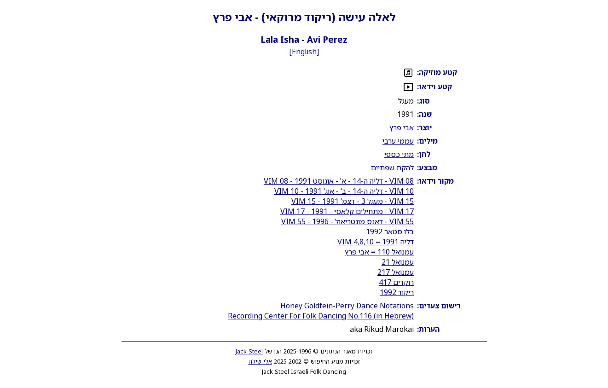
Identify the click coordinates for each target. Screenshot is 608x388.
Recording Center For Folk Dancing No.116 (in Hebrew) (321, 316)
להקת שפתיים (392, 167)
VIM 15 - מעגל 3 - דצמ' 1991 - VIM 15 (352, 201)
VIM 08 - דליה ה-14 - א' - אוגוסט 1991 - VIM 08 (339, 181)
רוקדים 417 (396, 282)
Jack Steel (249, 351)
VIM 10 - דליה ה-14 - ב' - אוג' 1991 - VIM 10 (344, 191)
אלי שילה (260, 361)
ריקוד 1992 (397, 292)
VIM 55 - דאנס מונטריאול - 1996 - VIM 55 (347, 221)
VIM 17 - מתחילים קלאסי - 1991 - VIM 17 (347, 211)
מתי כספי (399, 154)
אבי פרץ (401, 127)
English (304, 51)
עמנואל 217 (395, 272)
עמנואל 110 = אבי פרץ (379, 252)
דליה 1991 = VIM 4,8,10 (375, 242)
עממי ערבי (398, 141)
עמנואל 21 (398, 262)
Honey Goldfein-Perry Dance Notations (347, 306)
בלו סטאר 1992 (390, 231)
